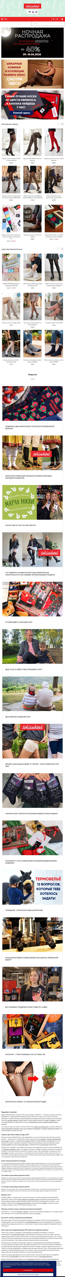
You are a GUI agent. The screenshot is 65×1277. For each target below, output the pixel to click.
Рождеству (51, 1128)
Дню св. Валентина (7, 1128)
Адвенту (57, 1128)
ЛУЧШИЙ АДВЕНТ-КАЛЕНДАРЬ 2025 (18, 622)
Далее (32, 379)
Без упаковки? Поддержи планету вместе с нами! (26, 1007)
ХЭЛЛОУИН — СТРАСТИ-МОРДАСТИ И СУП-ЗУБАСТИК (25, 1054)
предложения (44, 1144)
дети (18, 1149)
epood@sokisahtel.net (45, 1256)
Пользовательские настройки (28, 1274)
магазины (31, 1259)
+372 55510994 (13, 1256)
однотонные (5, 1141)
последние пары (23, 1144)
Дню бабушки (36, 1128)
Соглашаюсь (28, 1270)
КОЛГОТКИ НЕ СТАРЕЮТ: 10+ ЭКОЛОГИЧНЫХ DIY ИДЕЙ (25, 1102)
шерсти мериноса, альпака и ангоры (28, 1199)
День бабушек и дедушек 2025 (17, 717)
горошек (42, 1139)
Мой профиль (62, 19)
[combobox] (48, 23)
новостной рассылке (19, 1234)
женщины (12, 1149)
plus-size (39, 1122)
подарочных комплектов (41, 1126)
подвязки (52, 1120)
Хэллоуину (16, 1128)
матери (30, 1128)
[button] (62, 123)
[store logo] (32, 8)
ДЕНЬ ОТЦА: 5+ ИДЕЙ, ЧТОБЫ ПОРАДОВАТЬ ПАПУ (23, 669)
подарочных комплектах (24, 1203)
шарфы (44, 1203)
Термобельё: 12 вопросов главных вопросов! (24, 910)
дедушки (44, 1128)
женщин (10, 1120)
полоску (49, 1139)
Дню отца (23, 1128)
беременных (33, 1122)
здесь (18, 1201)
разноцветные (56, 1139)
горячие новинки (6, 1144)
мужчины (6, 1149)
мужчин (15, 1120)
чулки (46, 1120)
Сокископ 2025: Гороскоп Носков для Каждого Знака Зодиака (31, 813)
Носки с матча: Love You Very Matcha (20, 525)
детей (20, 1120)
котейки (27, 1141)
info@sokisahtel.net (32, 1222)
